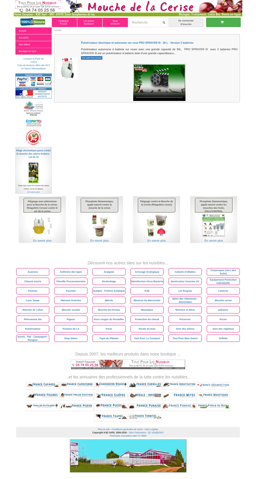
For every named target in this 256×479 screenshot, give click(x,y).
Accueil (57, 30)
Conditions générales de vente (127, 429)
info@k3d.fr (158, 432)
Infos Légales (151, 429)
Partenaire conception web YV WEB (128, 436)
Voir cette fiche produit (91, 58)
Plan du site (104, 429)
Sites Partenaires (137, 432)
